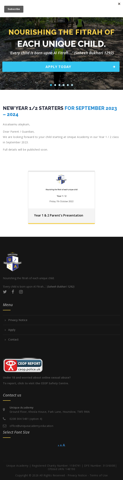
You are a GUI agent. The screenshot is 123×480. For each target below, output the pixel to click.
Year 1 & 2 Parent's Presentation (58, 215)
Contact (13, 339)
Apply (12, 330)
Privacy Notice (17, 320)
